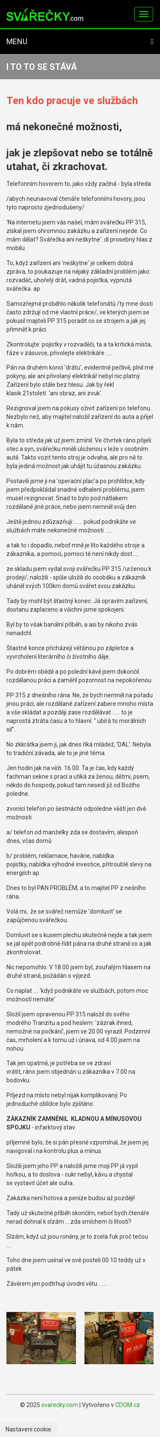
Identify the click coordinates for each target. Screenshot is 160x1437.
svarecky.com (59, 1404)
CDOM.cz (127, 1404)
